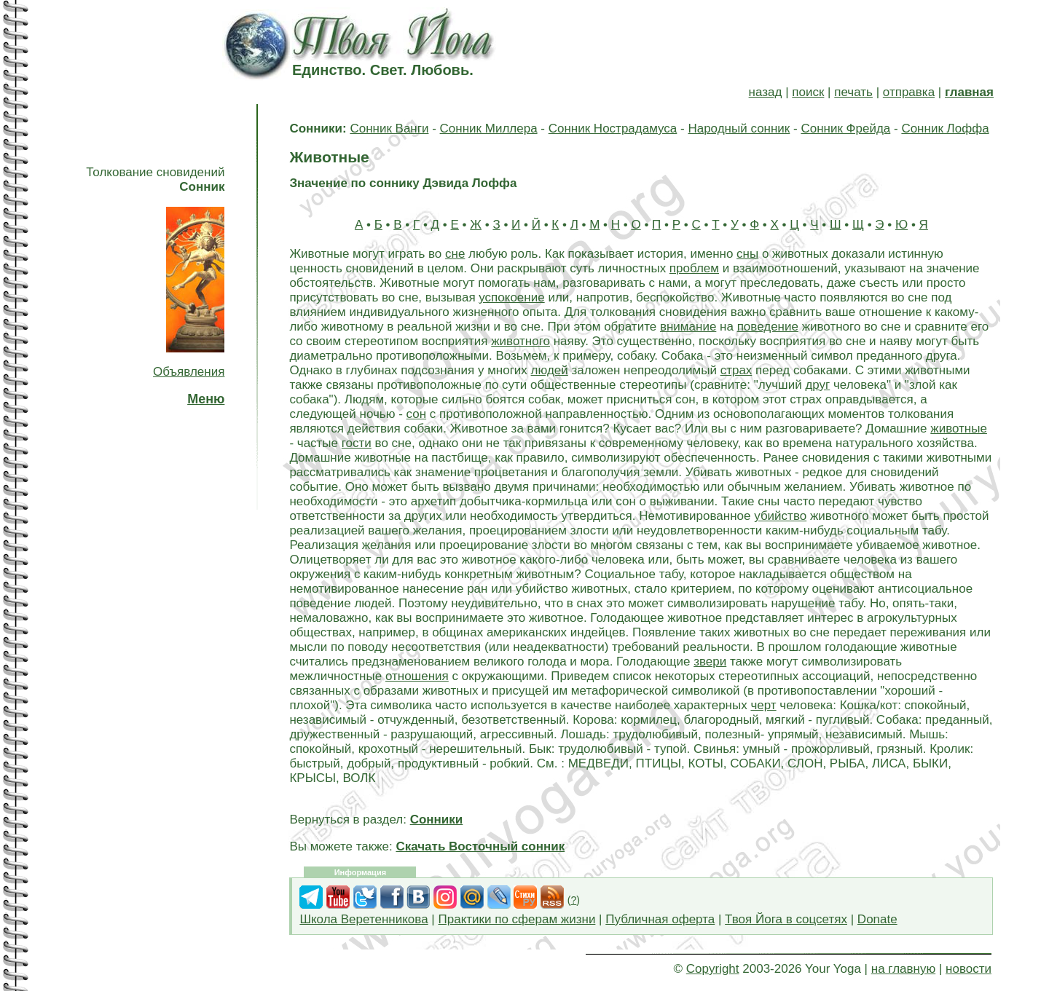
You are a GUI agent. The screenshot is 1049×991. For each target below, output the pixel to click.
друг (817, 385)
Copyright (712, 969)
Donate (877, 919)
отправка (909, 92)
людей (549, 370)
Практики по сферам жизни (517, 919)
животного (520, 341)
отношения (417, 676)
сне (455, 254)
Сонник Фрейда (845, 128)
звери (710, 661)
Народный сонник (739, 128)
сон (416, 414)
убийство (780, 516)
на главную (903, 969)
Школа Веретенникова (363, 919)
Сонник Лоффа (945, 128)
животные (958, 428)
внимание (688, 326)
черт (763, 705)
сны (747, 254)
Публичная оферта (660, 919)
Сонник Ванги (389, 128)
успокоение (511, 297)
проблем (694, 268)
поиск (808, 92)
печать (853, 92)
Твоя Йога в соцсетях (786, 919)
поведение (767, 326)
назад (765, 92)
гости (357, 443)
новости (968, 969)
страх (736, 370)
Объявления (188, 372)
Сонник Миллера (489, 128)
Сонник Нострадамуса (613, 128)
